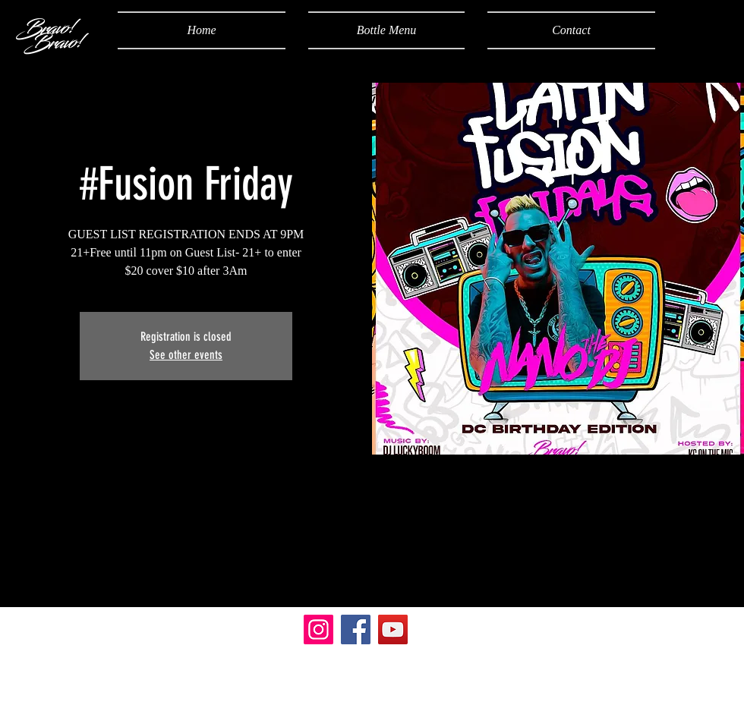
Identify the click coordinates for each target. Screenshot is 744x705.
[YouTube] (393, 629)
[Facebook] (355, 629)
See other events (186, 355)
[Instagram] (318, 629)
